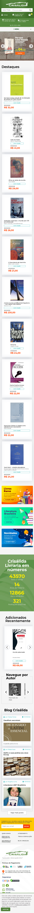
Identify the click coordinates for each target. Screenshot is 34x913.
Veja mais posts (17, 813)
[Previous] (3, 46)
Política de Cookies (21, 905)
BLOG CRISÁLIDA (23, 840)
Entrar (4, 15)
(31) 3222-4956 (15, 25)
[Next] (31, 46)
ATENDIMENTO (22, 833)
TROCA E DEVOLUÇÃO (25, 836)
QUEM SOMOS (6, 833)
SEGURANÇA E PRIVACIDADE (6, 841)
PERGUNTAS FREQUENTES (6, 837)
